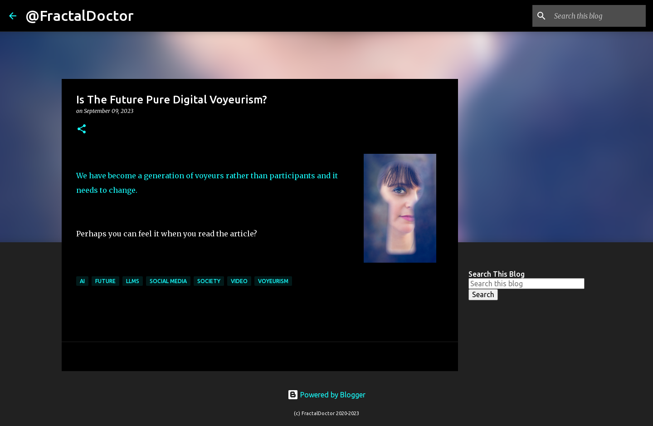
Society (208, 281)
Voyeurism (273, 281)
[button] (81, 129)
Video (239, 281)
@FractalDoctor (79, 15)
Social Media (168, 281)
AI (82, 281)
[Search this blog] (598, 16)
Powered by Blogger (326, 395)
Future (105, 281)
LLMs (132, 281)
